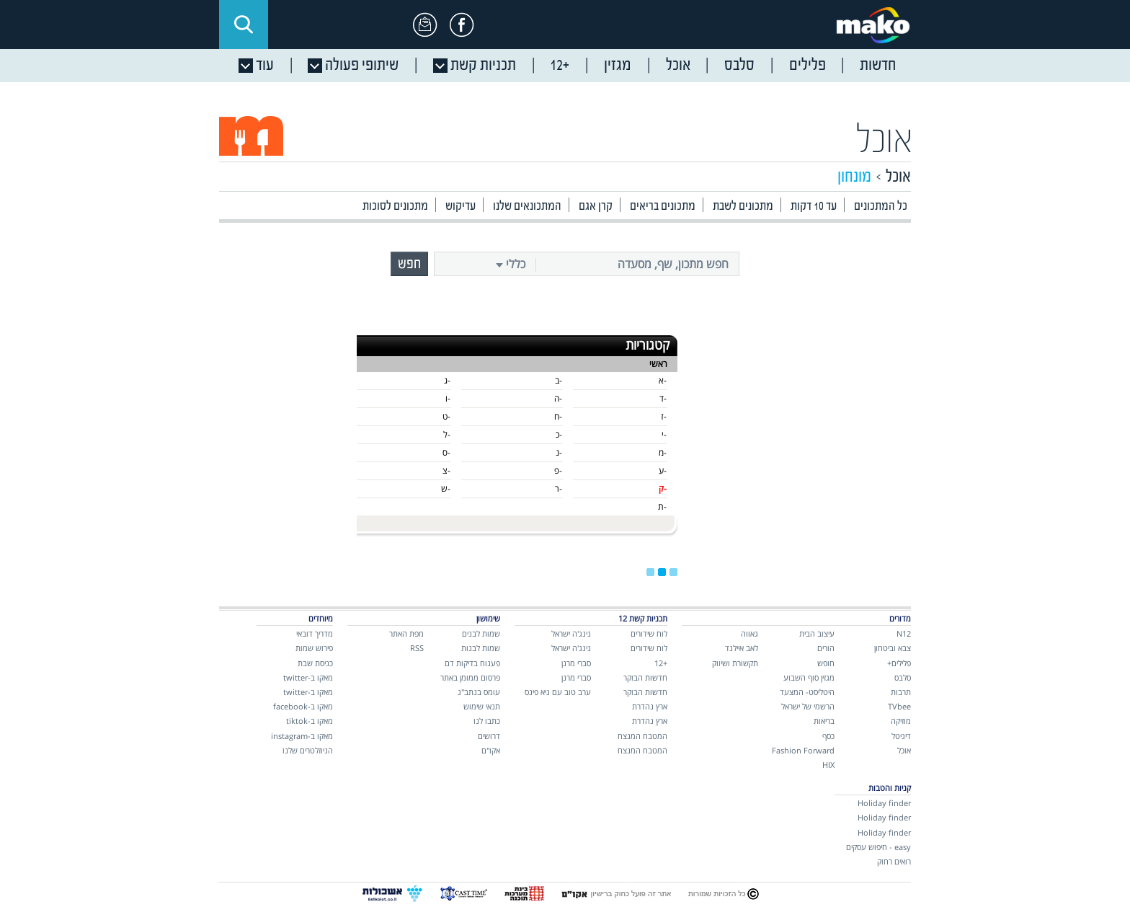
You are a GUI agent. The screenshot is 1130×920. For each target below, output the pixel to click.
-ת (662, 506)
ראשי (658, 364)
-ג (447, 380)
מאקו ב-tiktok (309, 720)
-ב (558, 380)
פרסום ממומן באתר (470, 677)
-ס (446, 452)
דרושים (489, 735)
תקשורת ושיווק (735, 663)
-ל (446, 434)
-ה (558, 398)
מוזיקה (901, 720)
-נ (559, 452)
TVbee (899, 706)
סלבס (902, 677)
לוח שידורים (649, 633)
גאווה (749, 633)
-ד (663, 398)
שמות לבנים (481, 633)
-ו (447, 398)
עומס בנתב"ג (479, 691)
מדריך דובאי (314, 633)
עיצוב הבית (817, 633)
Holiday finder (884, 802)
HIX (828, 764)
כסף (828, 735)
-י (664, 434)
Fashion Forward (803, 750)
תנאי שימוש (481, 706)
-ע (663, 470)
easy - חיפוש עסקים (878, 846)
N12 (904, 633)
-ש (445, 488)
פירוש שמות (314, 647)
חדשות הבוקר (645, 677)
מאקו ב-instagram (302, 735)
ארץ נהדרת (649, 706)
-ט (446, 416)
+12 (660, 663)
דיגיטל (901, 735)
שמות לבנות (480, 647)
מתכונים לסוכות (395, 206)
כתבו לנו (486, 720)
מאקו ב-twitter (308, 677)
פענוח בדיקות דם (472, 663)
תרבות (901, 691)
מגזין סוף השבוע (809, 677)
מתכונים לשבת (743, 206)
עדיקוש (460, 206)
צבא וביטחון (892, 647)
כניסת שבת (315, 663)
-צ (446, 470)
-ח (558, 416)
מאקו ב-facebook (303, 706)
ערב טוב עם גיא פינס (558, 691)
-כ (559, 434)
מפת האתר (406, 633)
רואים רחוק (894, 861)
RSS (417, 647)
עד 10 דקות (814, 206)
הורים (826, 647)
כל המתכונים (880, 206)
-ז (664, 416)
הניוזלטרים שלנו (307, 750)
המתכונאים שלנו (527, 206)
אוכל (884, 141)
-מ (663, 452)
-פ (558, 470)
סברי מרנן (576, 663)
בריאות (824, 720)
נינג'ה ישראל (571, 633)
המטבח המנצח (642, 735)
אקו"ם (490, 750)
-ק (663, 488)
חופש (826, 663)
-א (663, 380)
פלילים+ (899, 663)
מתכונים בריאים (662, 206)
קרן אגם (596, 206)
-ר (558, 488)
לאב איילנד (741, 647)
